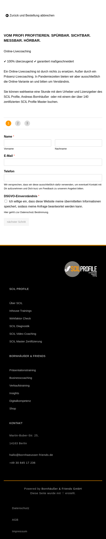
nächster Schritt (16, 221)
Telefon (9, 171)
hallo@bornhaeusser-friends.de (31, 454)
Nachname (61, 148)
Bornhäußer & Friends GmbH (61, 488)
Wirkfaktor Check (20, 318)
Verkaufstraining (19, 385)
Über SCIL (16, 303)
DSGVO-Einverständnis (21, 196)
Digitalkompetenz (20, 400)
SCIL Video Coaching (22, 333)
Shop (12, 408)
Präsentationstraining (22, 370)
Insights (14, 393)
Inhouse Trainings (20, 310)
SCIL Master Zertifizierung (25, 341)
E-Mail (9, 155)
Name (9, 136)
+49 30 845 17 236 (22, 462)
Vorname (9, 148)
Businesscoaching (20, 377)
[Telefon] (53, 177)
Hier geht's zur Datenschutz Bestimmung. (26, 212)
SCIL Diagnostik (19, 326)
